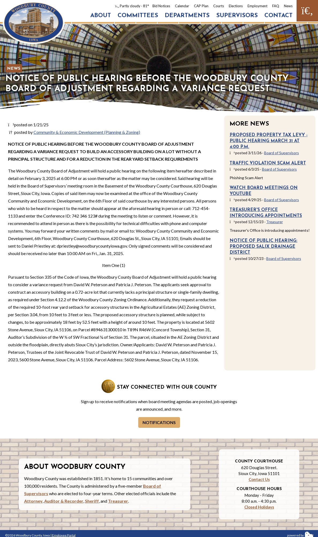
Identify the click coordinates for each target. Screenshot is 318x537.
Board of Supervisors (281, 152)
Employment (257, 6)
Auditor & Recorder (63, 500)
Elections (236, 6)
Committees (138, 16)
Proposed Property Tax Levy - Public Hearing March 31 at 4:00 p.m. (269, 141)
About (100, 16)
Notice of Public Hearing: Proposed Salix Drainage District (263, 247)
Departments (187, 16)
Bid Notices (161, 6)
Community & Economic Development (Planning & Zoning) (86, 132)
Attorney (33, 500)
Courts (218, 6)
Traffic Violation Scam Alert (268, 163)
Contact (278, 16)
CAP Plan (201, 6)
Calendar (182, 6)
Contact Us (259, 479)
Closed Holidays (259, 507)
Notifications (159, 422)
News (288, 6)
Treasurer (274, 221)
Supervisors (237, 16)
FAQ (275, 6)
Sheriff (92, 500)
